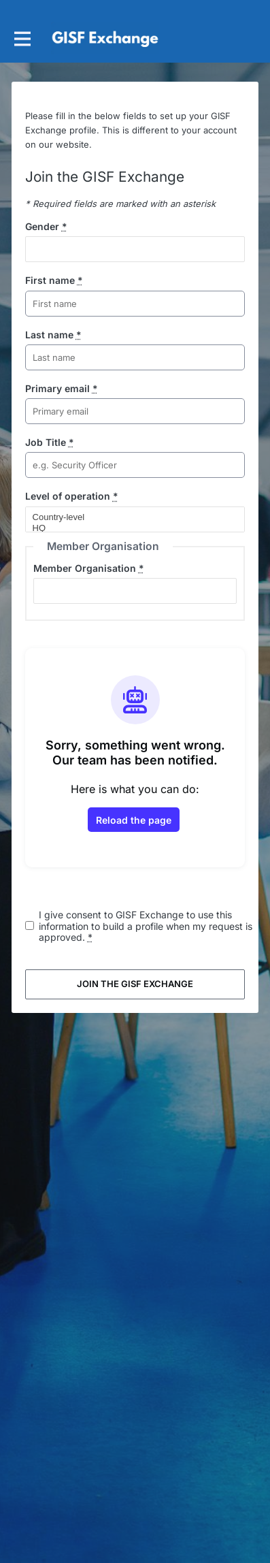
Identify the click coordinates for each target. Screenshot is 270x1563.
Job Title (49, 442)
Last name (53, 334)
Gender (46, 226)
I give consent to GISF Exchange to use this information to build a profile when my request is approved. (145, 926)
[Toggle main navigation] (22, 38)
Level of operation (71, 496)
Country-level (129, 517)
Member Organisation (88, 568)
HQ (129, 528)
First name (54, 280)
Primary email (61, 388)
